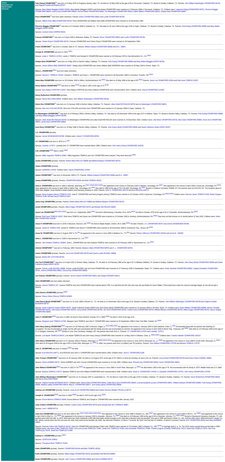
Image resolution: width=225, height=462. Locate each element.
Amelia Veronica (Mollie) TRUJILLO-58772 (115, 390)
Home (4, 3)
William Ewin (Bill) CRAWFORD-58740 (57, 21)
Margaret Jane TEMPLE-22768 (54, 321)
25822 (171, 194)
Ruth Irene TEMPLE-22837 (187, 80)
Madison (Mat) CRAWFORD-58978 (95, 248)
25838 (86, 413)
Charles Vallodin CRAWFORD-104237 (186, 336)
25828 (65, 292)
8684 (55, 211)
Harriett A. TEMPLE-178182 (52, 75)
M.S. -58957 (121, 47)
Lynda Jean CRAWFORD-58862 (53, 122)
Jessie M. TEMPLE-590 (51, 228)
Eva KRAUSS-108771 (140, 190)
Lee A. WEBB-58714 (50, 409)
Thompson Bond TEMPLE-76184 (54, 443)
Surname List (7, 5)
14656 (51, 150)
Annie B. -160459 (176, 233)
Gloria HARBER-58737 (51, 362)
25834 (109, 340)
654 (78, 232)
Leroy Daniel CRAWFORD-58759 (89, 310)
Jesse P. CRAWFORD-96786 (87, 136)
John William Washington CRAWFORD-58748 (202, 3)
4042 (68, 141)
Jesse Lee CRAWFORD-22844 (162, 80)
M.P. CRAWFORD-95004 (195, 420)
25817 (88, 185)
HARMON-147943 (49, 170)
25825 (155, 216)
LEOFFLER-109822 (49, 439)
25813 (70, 51)
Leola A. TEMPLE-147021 (52, 56)
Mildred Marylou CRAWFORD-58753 (106, 161)
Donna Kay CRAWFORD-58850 (75, 270)
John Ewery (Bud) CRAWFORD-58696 (123, 127)
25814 (54, 70)
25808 (100, 340)
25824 (93, 211)
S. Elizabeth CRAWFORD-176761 (170, 372)
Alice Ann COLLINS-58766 (52, 108)
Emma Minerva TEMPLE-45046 (54, 399)
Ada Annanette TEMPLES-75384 (137, 428)
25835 (56, 394)
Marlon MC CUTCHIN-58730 (53, 257)
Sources (5, 9)
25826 (89, 223)
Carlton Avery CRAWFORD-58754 (140, 310)
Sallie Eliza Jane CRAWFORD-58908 (121, 383)
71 (56, 2)
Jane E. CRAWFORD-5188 (133, 353)
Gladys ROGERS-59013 (110, 276)
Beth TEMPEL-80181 (93, 180)
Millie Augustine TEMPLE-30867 (54, 156)
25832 (157, 335)
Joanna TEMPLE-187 (50, 285)
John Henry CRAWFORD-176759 (197, 372)
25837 (82, 413)
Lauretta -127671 (48, 146)
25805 (111, 326)
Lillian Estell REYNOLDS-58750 (123, 104)
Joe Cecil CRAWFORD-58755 (77, 253)
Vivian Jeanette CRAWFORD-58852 (178, 268)
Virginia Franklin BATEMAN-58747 (52, 5)
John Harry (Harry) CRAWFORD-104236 (127, 146)
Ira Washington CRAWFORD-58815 (119, 11)
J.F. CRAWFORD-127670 (137, 331)
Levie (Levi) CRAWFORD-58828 (64, 11)
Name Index (6, 7)
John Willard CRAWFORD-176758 (163, 343)
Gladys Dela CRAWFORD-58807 (173, 11)
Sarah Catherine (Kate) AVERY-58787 (155, 127)
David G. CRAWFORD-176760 (144, 372)
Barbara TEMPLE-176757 (190, 343)
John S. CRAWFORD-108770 (116, 190)
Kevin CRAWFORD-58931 (169, 362)
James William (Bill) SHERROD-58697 (56, 66)
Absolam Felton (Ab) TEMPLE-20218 (56, 426)
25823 (64, 211)
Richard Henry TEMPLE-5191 (58, 196)
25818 (92, 185)
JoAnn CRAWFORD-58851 (51, 270)
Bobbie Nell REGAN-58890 (105, 207)
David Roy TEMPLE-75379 (197, 428)
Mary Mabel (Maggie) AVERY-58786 (56, 9)
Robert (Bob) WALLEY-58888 (77, 161)
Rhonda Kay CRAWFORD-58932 (145, 362)
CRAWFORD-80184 (73, 180)
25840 (95, 413)
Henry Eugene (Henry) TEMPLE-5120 (56, 194)
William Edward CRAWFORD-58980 (99, 47)
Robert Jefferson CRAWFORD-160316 (151, 233)
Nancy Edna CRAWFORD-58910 (93, 383)
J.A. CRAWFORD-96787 (153, 224)
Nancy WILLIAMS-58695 (51, 99)
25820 (101, 185)
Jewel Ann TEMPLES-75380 (61, 430)
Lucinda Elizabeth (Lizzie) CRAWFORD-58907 (154, 383)
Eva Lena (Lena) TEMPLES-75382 (87, 428)
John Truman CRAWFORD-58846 (78, 459)
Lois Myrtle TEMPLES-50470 (53, 336)
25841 (99, 413)
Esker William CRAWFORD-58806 (193, 308)
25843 (64, 435)
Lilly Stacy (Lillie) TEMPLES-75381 (60, 428)
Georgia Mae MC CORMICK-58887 (114, 405)
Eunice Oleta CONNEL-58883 (200, 358)
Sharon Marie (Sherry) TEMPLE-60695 (57, 296)
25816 (59, 85)
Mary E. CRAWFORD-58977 (80, 385)
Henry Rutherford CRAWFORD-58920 (205, 377)
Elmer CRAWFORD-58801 (89, 17)
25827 (87, 238)
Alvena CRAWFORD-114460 (153, 90)
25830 (107, 316)
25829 (54, 316)
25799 (77, 85)
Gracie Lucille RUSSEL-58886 (104, 253)
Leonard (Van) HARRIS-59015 (53, 32)
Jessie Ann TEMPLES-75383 (113, 428)
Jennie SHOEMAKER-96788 (53, 136)
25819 (96, 185)
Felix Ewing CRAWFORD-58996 (194, 26)
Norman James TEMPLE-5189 (197, 194)
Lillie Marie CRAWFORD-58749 (165, 120)
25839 (91, 413)
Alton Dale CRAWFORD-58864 (190, 120)
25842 (182, 415)
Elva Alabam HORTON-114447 (54, 90)
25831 (63, 326)
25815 (103, 80)
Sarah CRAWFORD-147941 (79, 170)
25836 (74, 394)
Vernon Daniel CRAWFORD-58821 (90, 11)
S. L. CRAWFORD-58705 (122, 248)
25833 (105, 340)
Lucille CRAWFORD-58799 (114, 17)
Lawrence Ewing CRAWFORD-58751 (190, 9)
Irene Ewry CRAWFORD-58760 (64, 310)
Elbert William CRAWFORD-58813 (147, 11)
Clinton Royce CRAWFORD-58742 (55, 41)
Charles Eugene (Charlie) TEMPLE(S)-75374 (168, 428)
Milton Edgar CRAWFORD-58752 (78, 207)
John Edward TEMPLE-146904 (54, 243)
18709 (159, 426)
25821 (143, 187)
